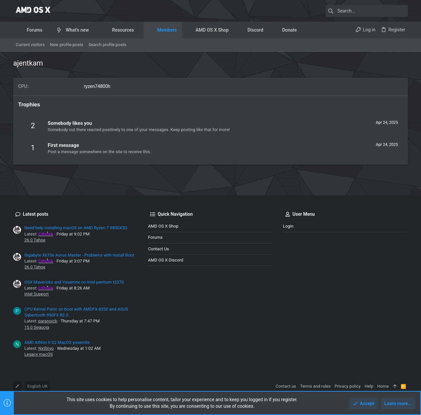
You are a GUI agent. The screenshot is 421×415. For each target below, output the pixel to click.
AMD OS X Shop (163, 226)
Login (288, 226)
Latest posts (35, 214)
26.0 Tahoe (34, 239)
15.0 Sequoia (36, 327)
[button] (47, 30)
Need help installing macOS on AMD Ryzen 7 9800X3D (75, 227)
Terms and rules (315, 386)
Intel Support (36, 293)
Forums (155, 237)
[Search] (367, 11)
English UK (37, 386)
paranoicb (47, 320)
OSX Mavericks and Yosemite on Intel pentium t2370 (74, 282)
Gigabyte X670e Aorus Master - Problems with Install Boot (79, 255)
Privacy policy (347, 386)
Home (383, 386)
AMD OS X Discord (165, 260)
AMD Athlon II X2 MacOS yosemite (57, 342)
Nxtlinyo (46, 348)
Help (368, 386)
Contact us (158, 248)
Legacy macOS (38, 354)
